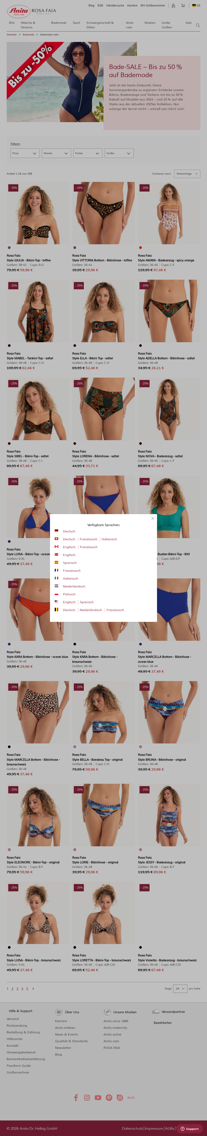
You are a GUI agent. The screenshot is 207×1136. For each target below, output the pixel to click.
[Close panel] (152, 518)
